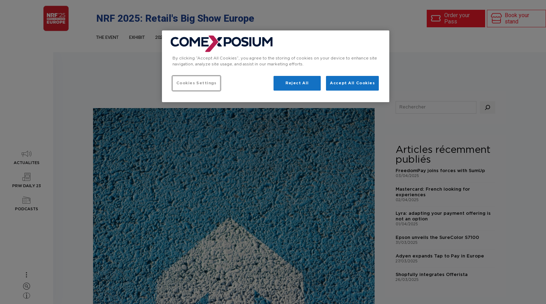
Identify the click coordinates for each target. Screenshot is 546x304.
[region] (275, 66)
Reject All (297, 83)
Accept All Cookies (352, 83)
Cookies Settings (196, 83)
